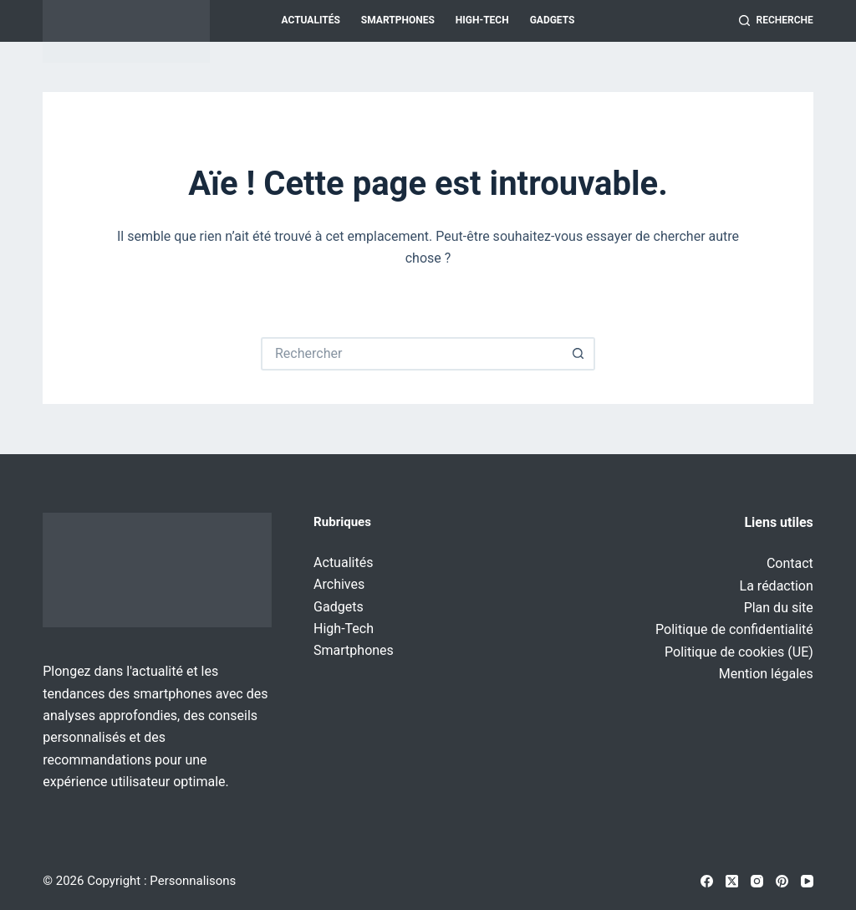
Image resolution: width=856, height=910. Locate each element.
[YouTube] (807, 881)
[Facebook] (707, 881)
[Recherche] (776, 21)
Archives (338, 584)
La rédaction (776, 586)
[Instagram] (757, 881)
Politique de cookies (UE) (739, 652)
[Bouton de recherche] (578, 354)
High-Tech (482, 20)
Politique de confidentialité (734, 629)
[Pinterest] (782, 881)
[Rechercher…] (411, 354)
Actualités (311, 20)
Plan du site (778, 608)
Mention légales (766, 674)
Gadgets (552, 20)
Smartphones (398, 20)
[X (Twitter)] (732, 881)
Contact (790, 563)
